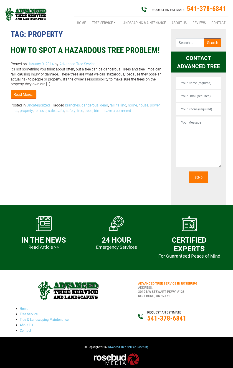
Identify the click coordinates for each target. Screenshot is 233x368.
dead (104, 105)
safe (51, 110)
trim (97, 110)
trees (88, 110)
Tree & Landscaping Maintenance (44, 319)
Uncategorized (38, 105)
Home (81, 22)
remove (40, 110)
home (132, 105)
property (26, 110)
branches (72, 105)
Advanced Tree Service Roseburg (128, 347)
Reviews (199, 22)
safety (71, 110)
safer (60, 110)
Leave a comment (117, 110)
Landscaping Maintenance (144, 22)
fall (112, 105)
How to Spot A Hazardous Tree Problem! (85, 49)
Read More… (23, 94)
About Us (179, 22)
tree (80, 110)
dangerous (90, 105)
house (143, 105)
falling (121, 105)
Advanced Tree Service (76, 63)
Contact (218, 22)
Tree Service (102, 22)
